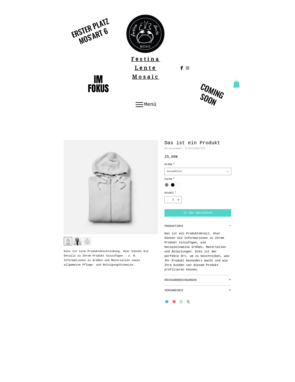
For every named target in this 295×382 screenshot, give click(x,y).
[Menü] (145, 104)
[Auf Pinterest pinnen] (174, 301)
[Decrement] (167, 199)
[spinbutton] (173, 199)
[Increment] (178, 199)
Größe (169, 164)
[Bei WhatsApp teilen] (181, 301)
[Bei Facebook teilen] (167, 301)
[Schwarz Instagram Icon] (187, 68)
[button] (236, 84)
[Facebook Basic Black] (181, 68)
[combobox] (197, 171)
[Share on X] (188, 301)
